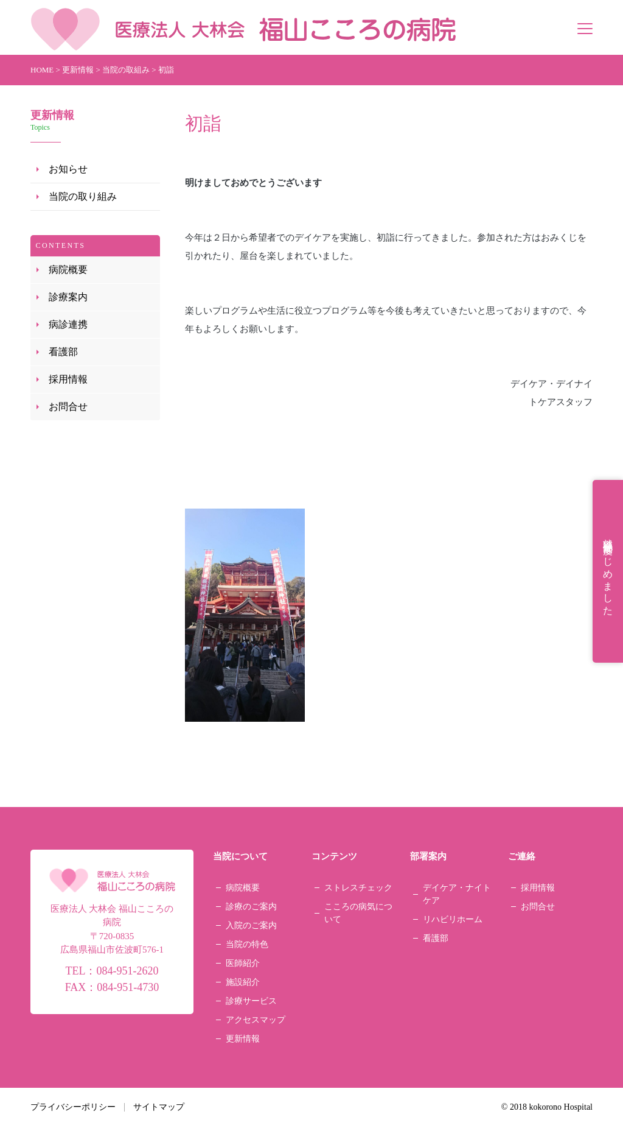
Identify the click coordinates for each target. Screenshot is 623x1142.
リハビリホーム (452, 919)
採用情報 (68, 379)
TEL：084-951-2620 (111, 971)
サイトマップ (158, 1107)
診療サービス (251, 1001)
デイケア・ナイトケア (457, 894)
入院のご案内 (251, 925)
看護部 (63, 352)
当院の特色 (247, 944)
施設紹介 (243, 982)
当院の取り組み (83, 196)
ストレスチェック (358, 887)
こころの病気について (358, 913)
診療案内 (68, 297)
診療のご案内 (251, 906)
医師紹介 (243, 963)
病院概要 (68, 269)
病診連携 (68, 324)
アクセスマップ (255, 1019)
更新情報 (243, 1038)
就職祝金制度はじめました (608, 571)
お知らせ (68, 169)
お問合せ (68, 406)
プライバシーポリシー (73, 1107)
